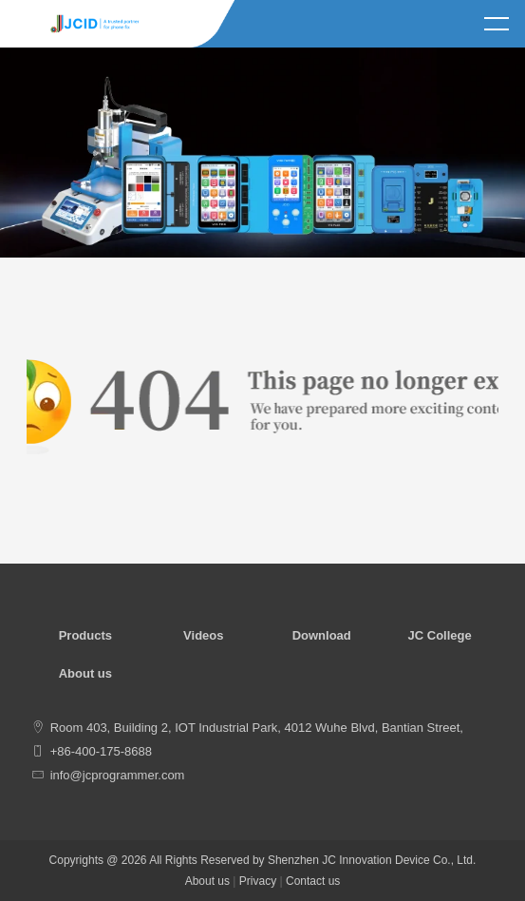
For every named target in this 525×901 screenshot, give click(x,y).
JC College (440, 635)
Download (321, 635)
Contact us (313, 881)
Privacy (257, 881)
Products (85, 635)
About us (85, 673)
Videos (203, 635)
